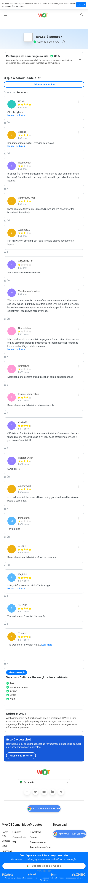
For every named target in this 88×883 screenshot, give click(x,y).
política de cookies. (17, 6)
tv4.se (13, 683)
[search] (81, 14)
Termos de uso (70, 878)
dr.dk (13, 695)
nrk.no (13, 691)
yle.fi (12, 698)
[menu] (5, 14)
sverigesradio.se (19, 687)
